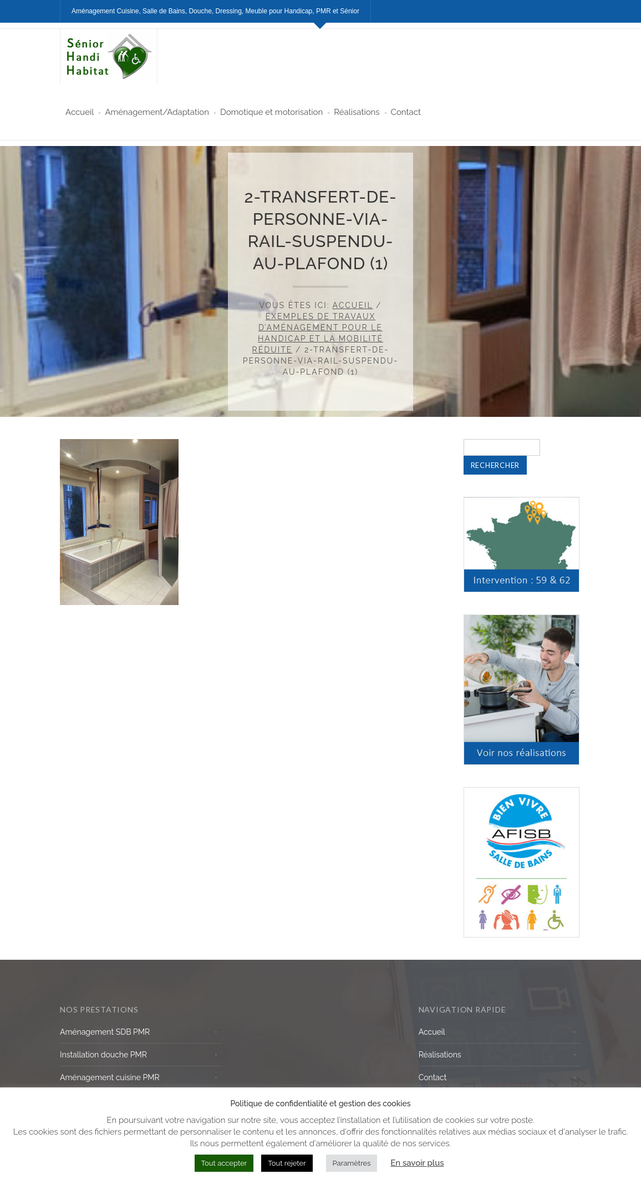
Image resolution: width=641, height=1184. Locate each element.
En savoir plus (417, 1163)
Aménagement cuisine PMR (110, 1077)
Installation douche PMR (103, 1054)
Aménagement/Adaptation (157, 112)
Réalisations (356, 112)
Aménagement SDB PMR (105, 1031)
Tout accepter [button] (224, 1163)
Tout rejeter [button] (287, 1163)
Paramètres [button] (352, 1163)
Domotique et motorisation (271, 112)
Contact (406, 112)
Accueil (79, 112)
